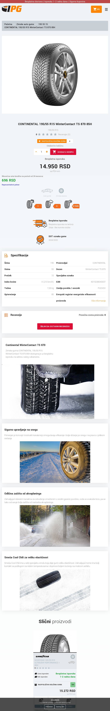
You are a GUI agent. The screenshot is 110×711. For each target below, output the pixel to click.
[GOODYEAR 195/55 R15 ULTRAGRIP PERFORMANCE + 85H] (55, 641)
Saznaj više (60, 707)
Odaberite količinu (55, 145)
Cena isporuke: (43, 673)
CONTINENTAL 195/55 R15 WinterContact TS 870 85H (29, 27)
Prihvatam (49, 707)
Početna (8, 24)
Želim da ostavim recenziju (55, 326)
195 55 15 (43, 24)
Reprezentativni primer (10, 185)
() (97, 9)
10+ (72, 685)
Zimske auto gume (25, 24)
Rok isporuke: (42, 677)
